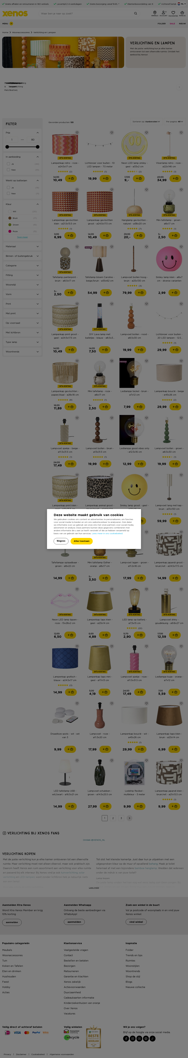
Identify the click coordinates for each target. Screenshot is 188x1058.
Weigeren (61, 541)
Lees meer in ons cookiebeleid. (107, 533)
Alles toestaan (81, 541)
